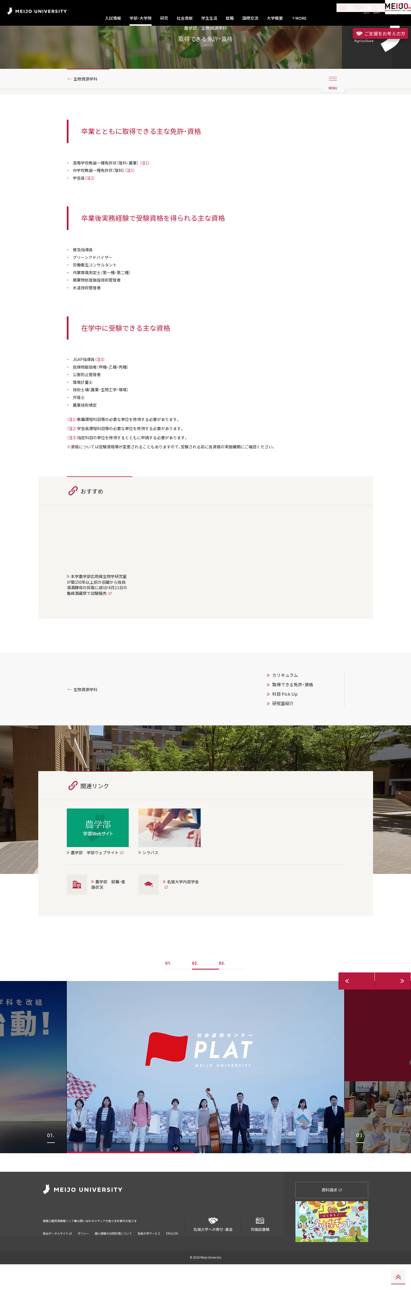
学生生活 (209, 18)
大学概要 (275, 18)
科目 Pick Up (285, 738)
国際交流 (250, 18)
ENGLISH (172, 1251)
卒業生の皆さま (175, 1242)
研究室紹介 (283, 748)
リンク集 (89, 1242)
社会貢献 (185, 18)
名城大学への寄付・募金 (213, 1247)
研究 (164, 18)
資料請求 (331, 1215)
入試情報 (113, 18)
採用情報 (69, 1242)
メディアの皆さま (142, 1242)
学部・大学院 (141, 18)
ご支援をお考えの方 (380, 33)
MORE (299, 18)
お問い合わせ (112, 1242)
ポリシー (83, 1251)
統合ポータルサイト (57, 1251)
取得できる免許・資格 (292, 729)
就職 (230, 18)
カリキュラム (285, 719)
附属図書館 (260, 1247)
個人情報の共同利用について (113, 1251)
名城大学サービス (149, 1251)
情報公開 (50, 1242)
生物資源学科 (88, 100)
